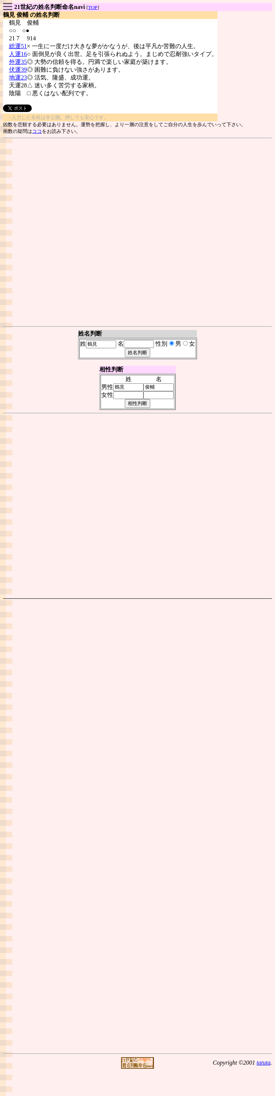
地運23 (18, 77)
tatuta (264, 1062)
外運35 (18, 62)
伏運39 (18, 69)
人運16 (18, 54)
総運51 (18, 46)
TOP (93, 7)
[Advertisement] (136, 232)
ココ (37, 131)
